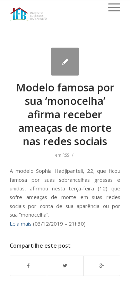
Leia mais (21, 223)
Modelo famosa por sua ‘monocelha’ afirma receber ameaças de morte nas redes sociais (65, 114)
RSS (65, 155)
